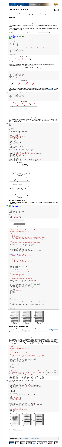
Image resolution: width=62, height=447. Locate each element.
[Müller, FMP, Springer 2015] (44, 112)
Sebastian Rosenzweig (35, 438)
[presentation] (39, 20)
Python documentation (50, 89)
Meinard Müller (27, 438)
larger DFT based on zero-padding (42, 111)
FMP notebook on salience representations (22, 434)
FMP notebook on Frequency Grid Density (17, 13)
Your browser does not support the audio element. (16, 220)
